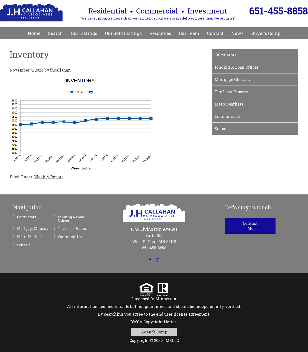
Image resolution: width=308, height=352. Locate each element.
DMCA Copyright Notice (153, 321)
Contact (215, 33)
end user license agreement (182, 314)
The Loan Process (231, 91)
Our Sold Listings (123, 33)
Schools (222, 128)
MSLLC (172, 340)
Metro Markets (229, 103)
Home (34, 33)
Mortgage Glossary (233, 79)
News (237, 33)
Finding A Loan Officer (236, 67)
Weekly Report (48, 176)
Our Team (189, 33)
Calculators (225, 54)
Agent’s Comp (154, 331)
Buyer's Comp (265, 33)
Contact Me (250, 226)
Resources (160, 33)
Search (55, 33)
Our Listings (84, 33)
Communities (228, 116)
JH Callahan (31, 12)
